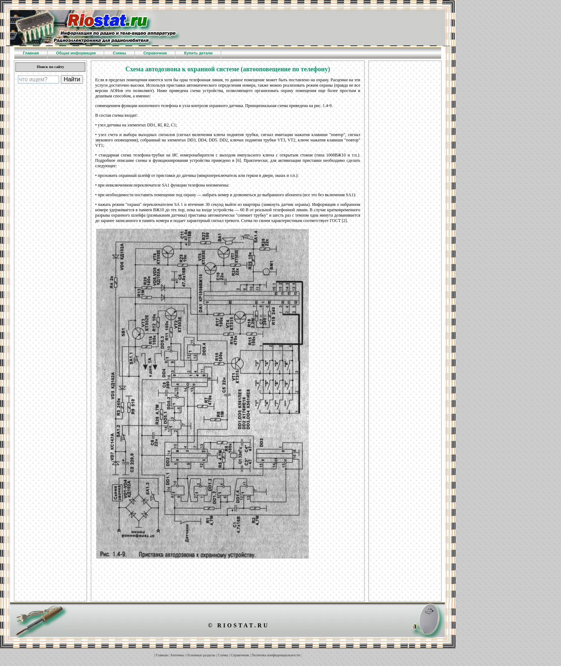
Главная (162, 655)
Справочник (240, 655)
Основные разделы (201, 655)
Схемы (223, 655)
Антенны (177, 655)
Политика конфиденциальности (276, 655)
